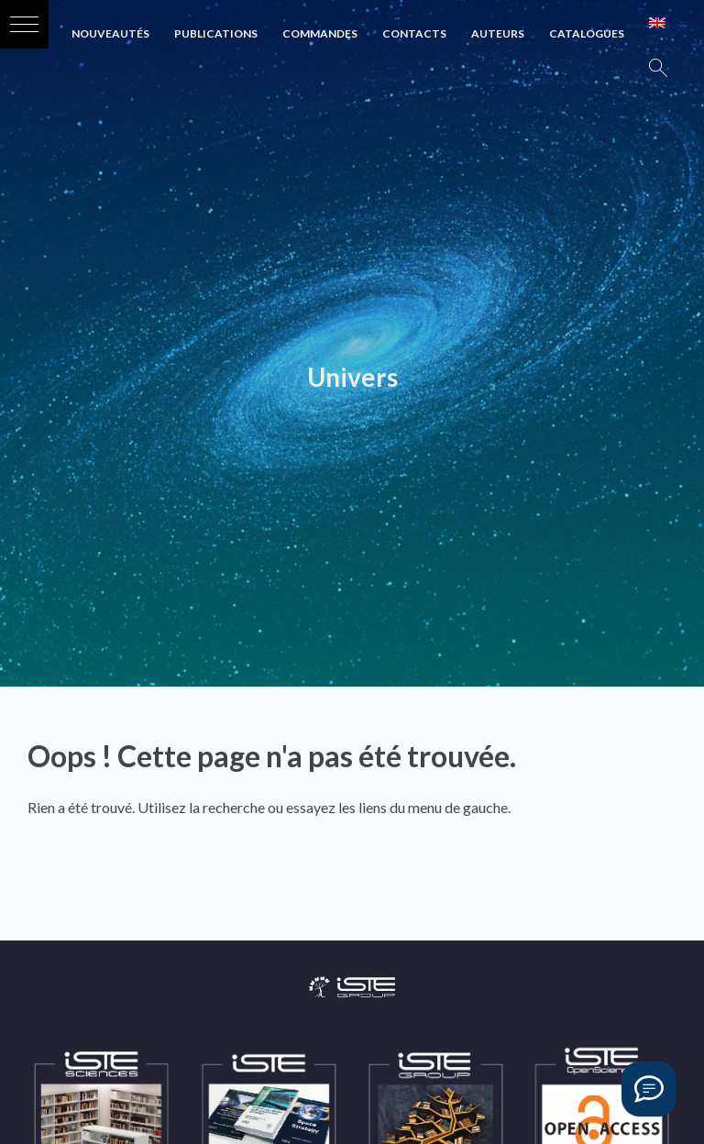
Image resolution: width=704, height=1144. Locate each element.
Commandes (320, 33)
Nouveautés (110, 33)
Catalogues (586, 33)
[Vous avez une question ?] (649, 1089)
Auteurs (497, 33)
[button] (24, 24)
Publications (216, 33)
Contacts (414, 33)
